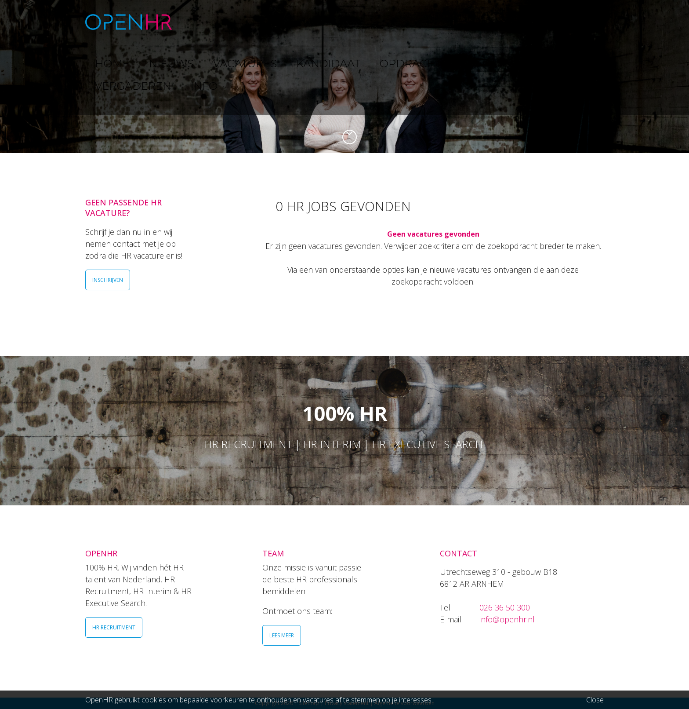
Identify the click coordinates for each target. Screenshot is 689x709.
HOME (203, 22)
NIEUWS (244, 22)
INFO (575, 22)
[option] (344, 76)
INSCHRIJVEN (107, 280)
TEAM (476, 22)
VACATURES (294, 22)
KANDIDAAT (351, 22)
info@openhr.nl (507, 619)
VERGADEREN (525, 22)
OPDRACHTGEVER (419, 22)
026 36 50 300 (504, 607)
